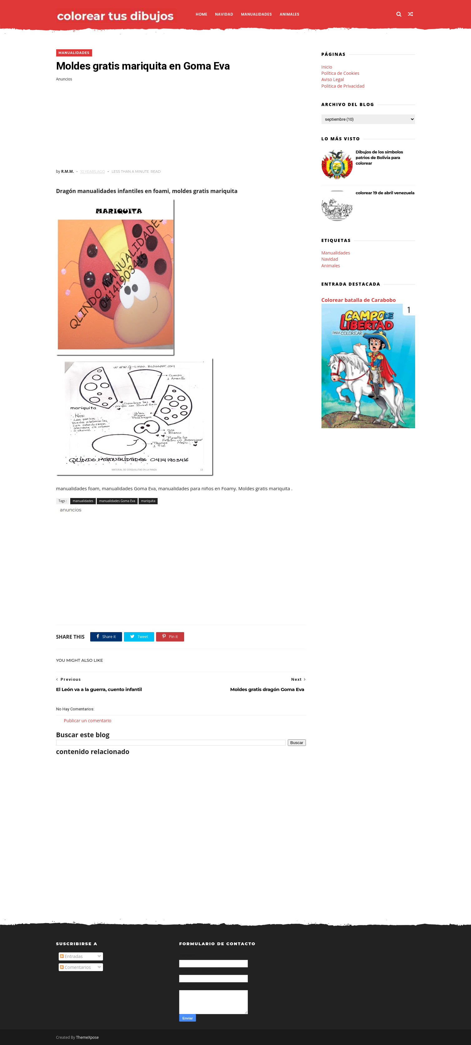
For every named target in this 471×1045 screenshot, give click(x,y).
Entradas (71, 956)
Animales (289, 14)
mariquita (148, 501)
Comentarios (75, 967)
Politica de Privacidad (343, 86)
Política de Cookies (340, 73)
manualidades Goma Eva (117, 501)
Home (201, 14)
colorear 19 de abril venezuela (385, 192)
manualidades (74, 53)
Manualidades (256, 14)
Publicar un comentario (87, 720)
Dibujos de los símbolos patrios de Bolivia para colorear (379, 157)
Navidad (224, 14)
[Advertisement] (181, 125)
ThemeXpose (87, 1037)
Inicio (326, 67)
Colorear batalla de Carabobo (358, 300)
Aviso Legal (332, 79)
